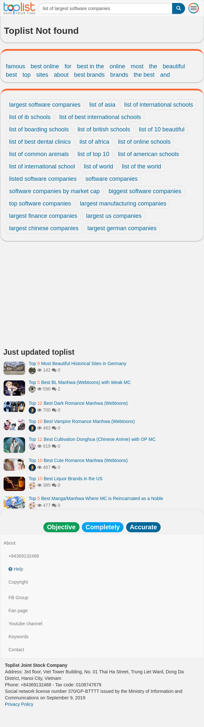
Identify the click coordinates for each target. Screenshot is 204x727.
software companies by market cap (54, 191)
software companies (111, 179)
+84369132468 (23, 556)
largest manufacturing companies (123, 203)
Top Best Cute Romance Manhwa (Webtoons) (78, 460)
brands (119, 75)
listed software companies (43, 179)
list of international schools (158, 104)
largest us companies (113, 216)
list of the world (141, 166)
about (61, 75)
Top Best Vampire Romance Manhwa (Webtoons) (82, 421)
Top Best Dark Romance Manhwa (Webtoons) (78, 403)
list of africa (94, 142)
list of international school (42, 166)
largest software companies (44, 104)
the (153, 66)
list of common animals (39, 154)
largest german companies (121, 228)
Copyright (18, 582)
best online (45, 66)
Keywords (18, 636)
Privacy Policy (19, 704)
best (11, 75)
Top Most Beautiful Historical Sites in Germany (77, 363)
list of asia (102, 104)
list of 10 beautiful (161, 129)
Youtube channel (25, 623)
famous (15, 66)
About (10, 543)
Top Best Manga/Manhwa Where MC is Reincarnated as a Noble (96, 498)
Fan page (18, 610)
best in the (90, 66)
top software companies (40, 203)
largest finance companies (43, 216)
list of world (98, 166)
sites (42, 75)
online (117, 66)
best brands (89, 75)
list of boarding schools (39, 129)
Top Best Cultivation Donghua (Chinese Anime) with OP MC (92, 439)
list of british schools (104, 129)
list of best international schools (100, 117)
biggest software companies (145, 191)
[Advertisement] (102, 296)
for (68, 66)
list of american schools (148, 154)
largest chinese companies (44, 228)
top (26, 75)
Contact (16, 649)
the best (144, 75)
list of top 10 (93, 154)
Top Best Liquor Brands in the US (65, 478)
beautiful (174, 66)
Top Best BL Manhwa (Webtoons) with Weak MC (80, 382)
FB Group (18, 597)
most (137, 66)
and (165, 75)
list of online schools (144, 142)
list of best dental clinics (40, 142)
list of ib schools (30, 117)
